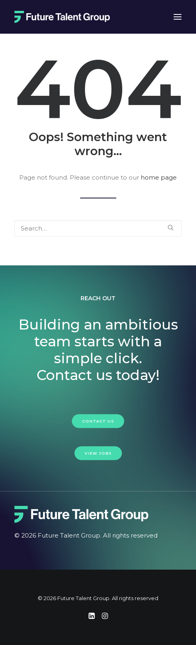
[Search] (98, 228)
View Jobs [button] (98, 453)
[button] (171, 227)
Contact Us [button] (98, 421)
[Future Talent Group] (62, 17)
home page (159, 177)
